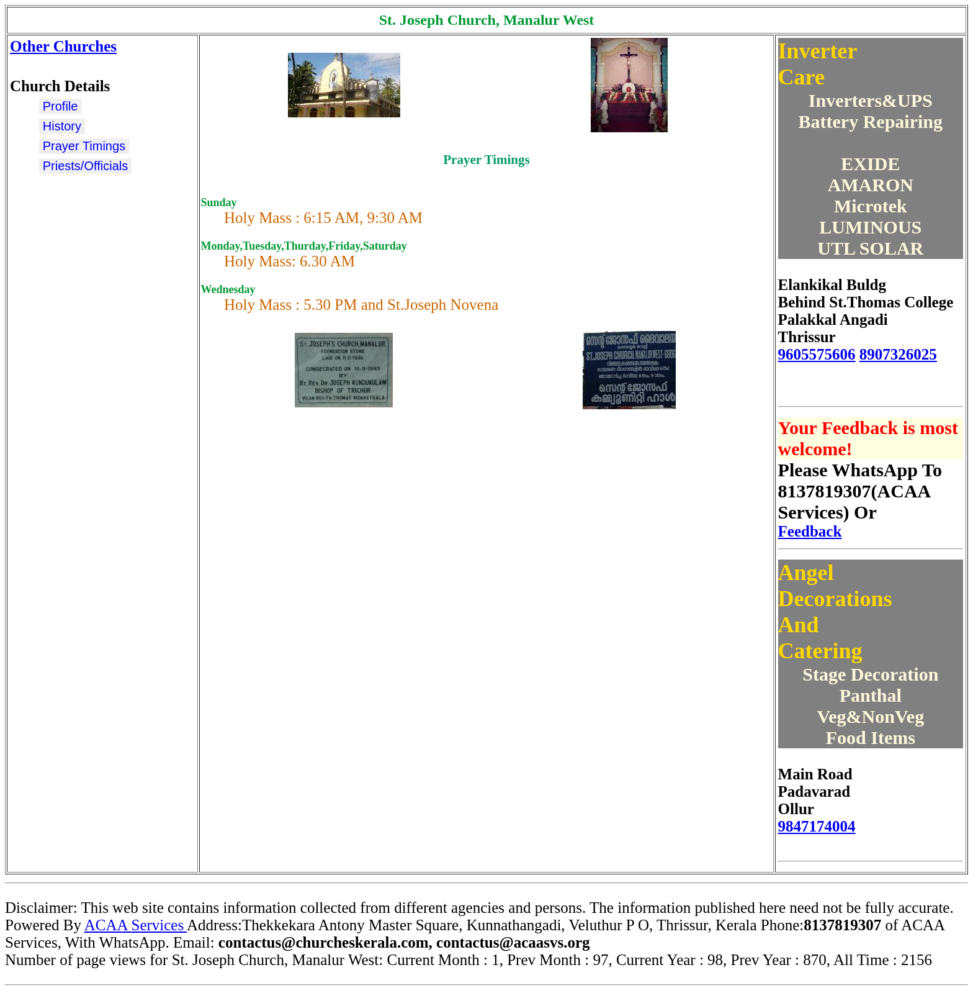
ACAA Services (135, 925)
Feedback (810, 531)
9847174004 (817, 826)
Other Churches (63, 46)
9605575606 (817, 354)
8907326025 (898, 354)
